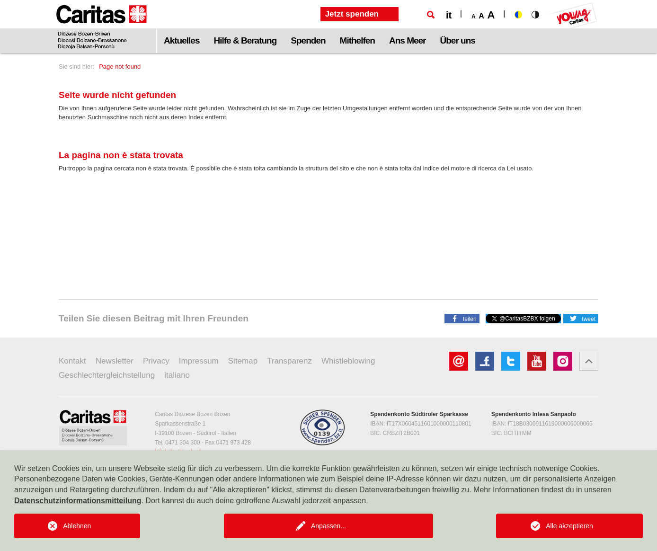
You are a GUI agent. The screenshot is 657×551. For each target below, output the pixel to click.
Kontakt (72, 360)
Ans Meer (407, 40)
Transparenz (289, 360)
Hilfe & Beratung (244, 40)
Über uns (457, 40)
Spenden (308, 40)
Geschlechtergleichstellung (107, 375)
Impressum (199, 360)
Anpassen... (328, 526)
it (449, 15)
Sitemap (242, 360)
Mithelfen (357, 40)
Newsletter (114, 360)
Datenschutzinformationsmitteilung (77, 501)
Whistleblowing (348, 360)
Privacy (156, 360)
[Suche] (431, 14)
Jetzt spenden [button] (352, 13)
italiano (177, 375)
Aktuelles (181, 40)
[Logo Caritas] (101, 26)
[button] (462, 318)
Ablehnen (77, 526)
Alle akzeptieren (569, 526)
